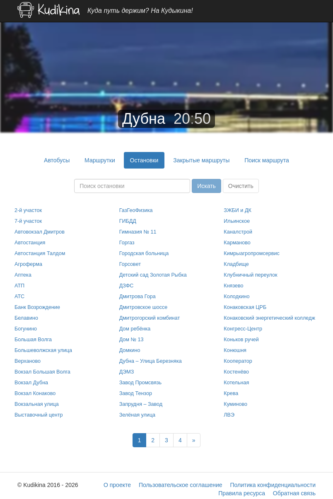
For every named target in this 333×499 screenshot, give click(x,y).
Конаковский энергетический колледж (269, 318)
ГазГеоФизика (136, 210)
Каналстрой (238, 232)
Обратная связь (294, 493)
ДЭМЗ (126, 372)
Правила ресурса (241, 493)
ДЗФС (126, 286)
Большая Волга (33, 339)
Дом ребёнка (135, 329)
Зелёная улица (137, 415)
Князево (233, 286)
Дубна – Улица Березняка (150, 361)
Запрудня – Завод (141, 404)
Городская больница (144, 253)
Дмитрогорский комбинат (149, 318)
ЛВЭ (229, 415)
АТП (19, 286)
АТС (19, 296)
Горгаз (127, 243)
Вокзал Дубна (31, 383)
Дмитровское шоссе (143, 307)
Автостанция (29, 243)
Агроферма (28, 264)
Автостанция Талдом (39, 253)
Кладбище (236, 264)
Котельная (236, 383)
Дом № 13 (131, 339)
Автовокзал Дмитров (39, 232)
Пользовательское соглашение (180, 485)
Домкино (129, 350)
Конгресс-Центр (243, 329)
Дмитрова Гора (137, 296)
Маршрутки (99, 160)
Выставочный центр (38, 415)
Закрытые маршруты (201, 160)
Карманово (237, 243)
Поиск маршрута (266, 160)
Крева (231, 393)
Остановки (144, 160)
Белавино (26, 318)
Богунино (25, 329)
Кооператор (238, 361)
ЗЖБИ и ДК (237, 210)
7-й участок (28, 221)
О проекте (117, 485)
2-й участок (28, 210)
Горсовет (130, 264)
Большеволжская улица (43, 350)
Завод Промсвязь (140, 383)
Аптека (22, 275)
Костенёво (236, 372)
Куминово (235, 404)
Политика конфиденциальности (273, 485)
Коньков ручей (241, 339)
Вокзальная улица (36, 404)
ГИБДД (127, 221)
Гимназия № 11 (138, 232)
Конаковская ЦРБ (245, 307)
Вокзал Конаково (35, 393)
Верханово (27, 361)
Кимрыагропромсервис (252, 253)
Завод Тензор (135, 393)
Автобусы (57, 160)
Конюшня (235, 350)
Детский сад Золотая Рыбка (153, 275)
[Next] (194, 440)
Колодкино (236, 296)
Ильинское (237, 221)
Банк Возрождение (37, 307)
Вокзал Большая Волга (42, 372)
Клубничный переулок (250, 275)
